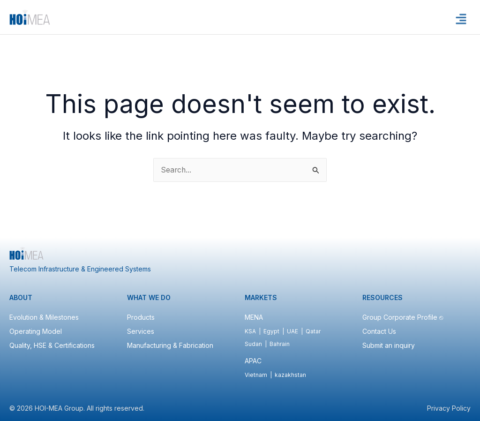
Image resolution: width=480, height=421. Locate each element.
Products (141, 317)
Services (140, 331)
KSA (250, 331)
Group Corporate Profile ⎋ (403, 317)
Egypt (271, 331)
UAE (292, 331)
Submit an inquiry (388, 345)
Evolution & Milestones (44, 317)
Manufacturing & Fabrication (170, 345)
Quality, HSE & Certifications (52, 345)
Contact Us (379, 331)
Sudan (253, 343)
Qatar (313, 331)
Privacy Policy (449, 408)
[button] (461, 19)
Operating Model (35, 331)
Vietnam (256, 374)
